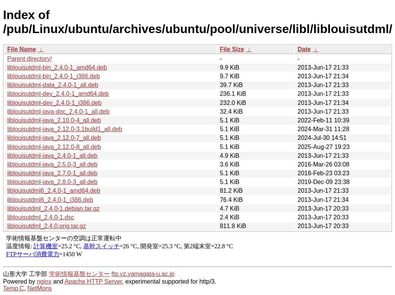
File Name (21, 49)
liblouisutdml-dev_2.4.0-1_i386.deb (54, 103)
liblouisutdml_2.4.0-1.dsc (40, 217)
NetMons (39, 288)
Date (304, 49)
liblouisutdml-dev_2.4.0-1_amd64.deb (58, 93)
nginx (44, 281)
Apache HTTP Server (93, 281)
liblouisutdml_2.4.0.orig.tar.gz (46, 226)
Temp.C (13, 288)
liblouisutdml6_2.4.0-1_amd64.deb (53, 190)
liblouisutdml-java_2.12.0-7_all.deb (54, 138)
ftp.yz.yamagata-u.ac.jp (142, 274)
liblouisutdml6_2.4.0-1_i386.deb (50, 200)
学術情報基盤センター (79, 274)
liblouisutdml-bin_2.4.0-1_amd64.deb (57, 67)
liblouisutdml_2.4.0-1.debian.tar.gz (53, 208)
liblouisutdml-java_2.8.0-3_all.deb (52, 182)
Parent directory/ (29, 59)
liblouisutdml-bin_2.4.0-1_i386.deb (53, 76)
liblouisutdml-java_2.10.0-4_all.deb (54, 120)
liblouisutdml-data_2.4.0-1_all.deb (52, 85)
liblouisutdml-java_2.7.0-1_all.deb (52, 173)
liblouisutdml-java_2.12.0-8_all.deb (54, 147)
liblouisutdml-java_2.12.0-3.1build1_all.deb (64, 129)
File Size (232, 49)
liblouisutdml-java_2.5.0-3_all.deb (52, 164)
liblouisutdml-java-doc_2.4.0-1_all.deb (58, 111)
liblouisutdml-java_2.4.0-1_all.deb (52, 155)
